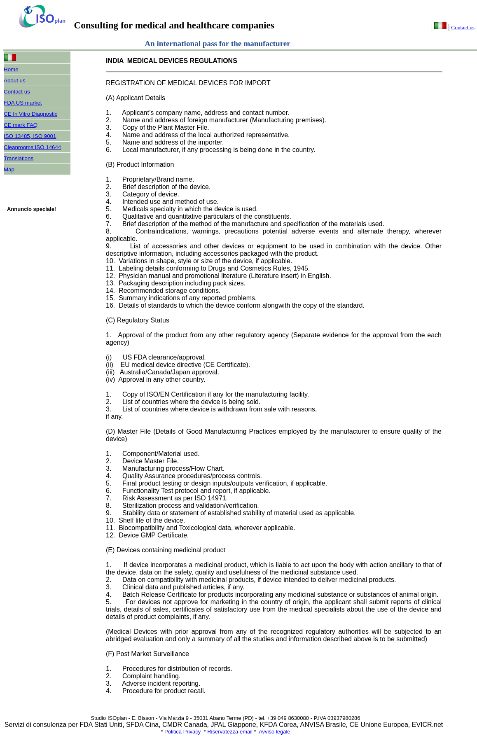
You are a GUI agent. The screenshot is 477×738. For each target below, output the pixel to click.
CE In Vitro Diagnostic (30, 114)
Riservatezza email (230, 732)
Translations (18, 158)
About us (15, 80)
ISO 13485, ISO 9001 (30, 136)
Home (11, 69)
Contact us (463, 27)
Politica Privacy (183, 732)
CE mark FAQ (20, 125)
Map (9, 169)
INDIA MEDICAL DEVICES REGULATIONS (173, 60)
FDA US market (23, 103)
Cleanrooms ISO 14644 (32, 147)
